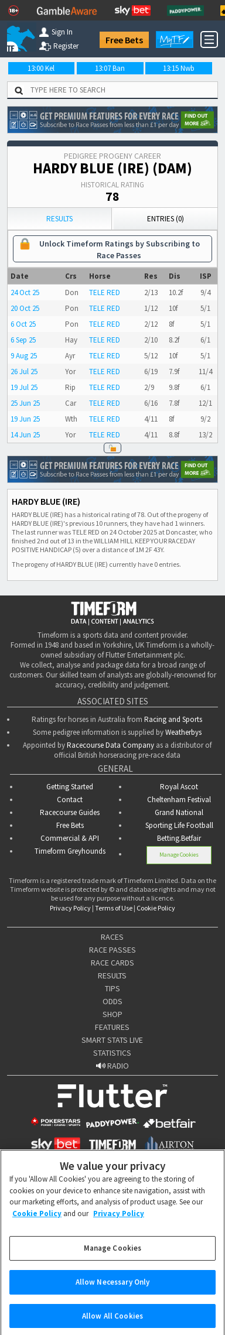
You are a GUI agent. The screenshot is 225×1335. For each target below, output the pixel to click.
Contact (70, 800)
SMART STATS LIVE (112, 1040)
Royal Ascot (179, 787)
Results (59, 219)
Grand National (179, 812)
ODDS (112, 1001)
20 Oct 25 (25, 308)
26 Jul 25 (24, 371)
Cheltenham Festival (179, 800)
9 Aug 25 (24, 356)
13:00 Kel (41, 68)
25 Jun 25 (25, 403)
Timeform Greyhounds (70, 851)
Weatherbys (183, 732)
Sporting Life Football (179, 825)
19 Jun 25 (25, 419)
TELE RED (104, 292)
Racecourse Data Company (110, 745)
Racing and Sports (173, 719)
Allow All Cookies (112, 1322)
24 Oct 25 (25, 292)
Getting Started (69, 787)
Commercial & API (69, 838)
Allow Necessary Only (113, 1288)
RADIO (112, 1065)
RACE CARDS (112, 962)
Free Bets (124, 40)
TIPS (112, 988)
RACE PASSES (112, 949)
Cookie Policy (156, 907)
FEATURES (112, 1027)
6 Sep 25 (23, 340)
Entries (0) (165, 219)
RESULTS (112, 975)
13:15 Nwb (179, 68)
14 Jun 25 (25, 435)
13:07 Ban (110, 68)
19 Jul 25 (24, 387)
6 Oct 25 (23, 324)
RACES (112, 937)
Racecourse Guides (70, 812)
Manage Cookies (179, 854)
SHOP (112, 1014)
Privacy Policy (70, 907)
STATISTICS (112, 1053)
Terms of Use (113, 907)
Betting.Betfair (179, 838)
